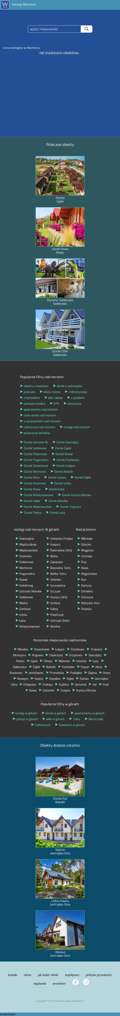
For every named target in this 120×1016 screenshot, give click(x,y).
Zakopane (54, 562)
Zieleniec (53, 579)
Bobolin (49, 666)
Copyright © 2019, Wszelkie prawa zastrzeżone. (60, 1001)
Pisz (82, 562)
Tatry (74, 719)
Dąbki (34, 666)
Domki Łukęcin (64, 465)
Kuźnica (62, 684)
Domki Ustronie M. (34, 442)
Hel (93, 684)
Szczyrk (53, 591)
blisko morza (50, 391)
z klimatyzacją (76, 391)
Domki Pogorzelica (34, 459)
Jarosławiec (34, 672)
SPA (54, 403)
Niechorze (24, 567)
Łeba (20, 620)
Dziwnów (24, 556)
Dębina (90, 672)
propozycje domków (35, 432)
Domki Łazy (55, 512)
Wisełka (21, 649)
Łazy (94, 661)
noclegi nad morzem (75, 427)
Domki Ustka (61, 483)
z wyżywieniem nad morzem (40, 421)
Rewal (21, 579)
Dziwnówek (39, 649)
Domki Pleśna (30, 512)
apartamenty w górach (87, 713)
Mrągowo (85, 550)
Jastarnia (78, 684)
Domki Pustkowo (66, 459)
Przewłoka (55, 672)
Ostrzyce (85, 597)
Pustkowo (75, 649)
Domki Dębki (81, 477)
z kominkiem (30, 397)
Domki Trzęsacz (68, 506)
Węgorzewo (87, 573)
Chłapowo (28, 684)
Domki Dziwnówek (34, 465)
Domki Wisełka (56, 500)
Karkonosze (40, 724)
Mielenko (62, 661)
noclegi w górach (24, 713)
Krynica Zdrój (56, 597)
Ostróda (84, 556)
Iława (82, 567)
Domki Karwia (55, 477)
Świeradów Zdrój (59, 550)
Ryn (81, 579)
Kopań (83, 666)
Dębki (68, 678)
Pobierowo (24, 562)
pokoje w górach (25, 719)
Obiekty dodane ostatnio (60, 745)
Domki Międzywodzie (36, 506)
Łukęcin (58, 649)
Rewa (31, 690)
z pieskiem (76, 397)
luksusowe (72, 403)
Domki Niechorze (33, 471)
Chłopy (46, 661)
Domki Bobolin (62, 471)
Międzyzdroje (26, 544)
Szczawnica (55, 585)
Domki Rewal (62, 454)
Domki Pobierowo (33, 454)
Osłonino (46, 690)
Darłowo (23, 608)
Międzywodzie (27, 550)
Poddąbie (74, 672)
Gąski (32, 661)
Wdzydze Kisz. (88, 603)
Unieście (79, 661)
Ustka (21, 614)
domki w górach (54, 713)
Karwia (82, 678)
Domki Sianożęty (66, 442)
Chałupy (46, 684)
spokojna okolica (32, 403)
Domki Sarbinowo (33, 448)
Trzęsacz (94, 649)
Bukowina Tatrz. (58, 567)
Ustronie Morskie (29, 591)
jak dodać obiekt (48, 975)
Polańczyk (55, 614)
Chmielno (85, 591)
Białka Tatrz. (56, 573)
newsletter (59, 983)
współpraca (72, 975)
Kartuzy (84, 585)
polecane (27, 391)
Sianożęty (93, 655)
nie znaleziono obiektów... (60, 53)
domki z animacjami (67, 386)
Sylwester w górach (70, 724)
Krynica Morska (84, 690)
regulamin (39, 983)
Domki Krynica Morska (74, 495)
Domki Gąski (61, 448)
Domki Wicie (30, 477)
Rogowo (35, 655)
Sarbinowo (24, 597)
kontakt (12, 975)
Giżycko (84, 544)
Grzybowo (73, 655)
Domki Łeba (54, 489)
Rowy (104, 672)
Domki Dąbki (30, 500)
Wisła (52, 556)
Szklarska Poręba (59, 538)
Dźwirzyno (54, 655)
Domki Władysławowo (36, 495)
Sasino (37, 678)
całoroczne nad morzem (37, 427)
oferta (27, 975)
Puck (104, 684)
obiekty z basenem (34, 386)
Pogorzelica (25, 573)
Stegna (63, 690)
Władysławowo (28, 626)
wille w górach (53, 719)
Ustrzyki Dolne (57, 620)
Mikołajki (84, 538)
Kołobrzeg (24, 585)
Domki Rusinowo (33, 483)
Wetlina (53, 626)
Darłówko (66, 666)
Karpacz (53, 544)
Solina (52, 608)
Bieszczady (94, 719)
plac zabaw (54, 397)
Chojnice (84, 608)
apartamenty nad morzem (39, 409)
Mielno (22, 603)
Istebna (53, 603)
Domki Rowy (30, 489)
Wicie (97, 666)
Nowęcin (20, 678)
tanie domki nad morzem (38, 415)
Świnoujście (25, 538)
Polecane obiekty (60, 144)
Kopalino (53, 678)
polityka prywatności (99, 975)
